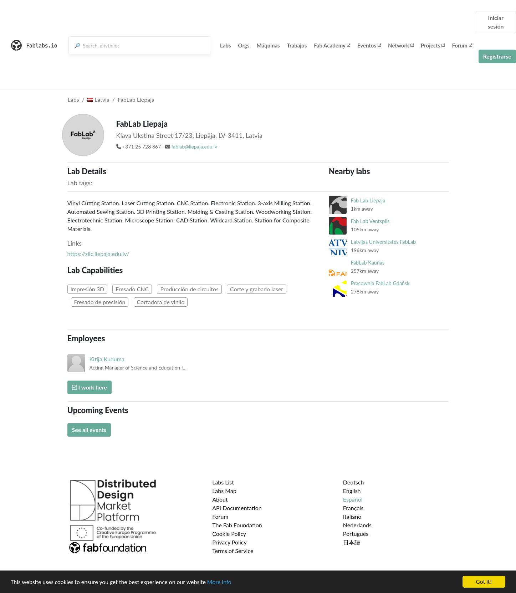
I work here (89, 387)
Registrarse (497, 56)
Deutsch (353, 482)
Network (401, 45)
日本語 (351, 542)
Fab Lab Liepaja (368, 200)
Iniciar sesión (496, 22)
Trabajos (297, 45)
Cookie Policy (229, 533)
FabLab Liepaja (136, 99)
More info (219, 583)
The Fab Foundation (237, 525)
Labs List (223, 482)
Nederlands (357, 525)
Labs (225, 45)
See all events (89, 429)
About (220, 499)
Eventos (369, 45)
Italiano (352, 516)
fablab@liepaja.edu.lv (194, 147)
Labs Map (224, 490)
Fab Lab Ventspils (370, 221)
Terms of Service (232, 550)
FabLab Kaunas (367, 263)
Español (353, 499)
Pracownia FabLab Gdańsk (380, 283)
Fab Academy (332, 45)
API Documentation (237, 507)
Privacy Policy (229, 542)
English (352, 490)
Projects (433, 45)
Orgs (244, 45)
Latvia (98, 99)
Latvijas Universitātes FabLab (383, 242)
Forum (462, 45)
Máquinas (268, 45)
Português (355, 533)
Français (353, 507)
